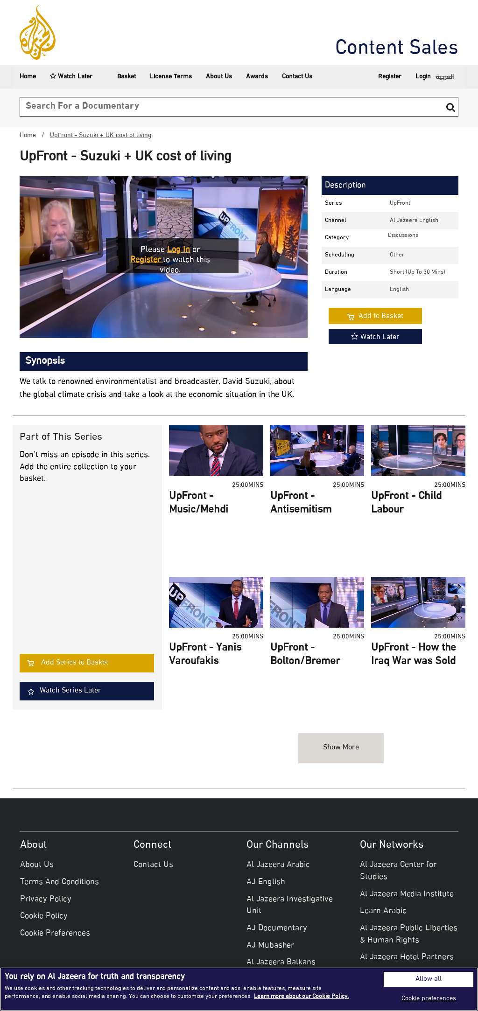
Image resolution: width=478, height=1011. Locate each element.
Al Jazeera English (414, 220)
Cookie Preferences (55, 934)
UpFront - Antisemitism (300, 503)
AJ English (265, 882)
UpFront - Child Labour (406, 503)
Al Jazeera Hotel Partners (407, 957)
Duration (336, 272)
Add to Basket (380, 316)
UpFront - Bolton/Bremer (305, 655)
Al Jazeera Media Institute (407, 894)
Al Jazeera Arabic (278, 865)
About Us (219, 76)
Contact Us (297, 76)
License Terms (171, 76)
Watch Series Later (70, 691)
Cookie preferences (428, 998)
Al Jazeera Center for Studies (398, 871)
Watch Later (71, 76)
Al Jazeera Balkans (281, 962)
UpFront (400, 203)
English (399, 289)
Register (389, 76)
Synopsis (45, 361)
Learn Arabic (383, 911)
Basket (121, 77)
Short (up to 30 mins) (417, 272)
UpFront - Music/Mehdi (198, 503)
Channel (335, 220)
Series (333, 203)
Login (423, 76)
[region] (239, 989)
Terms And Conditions (59, 882)
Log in (178, 250)
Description (345, 186)
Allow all (428, 979)
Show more (341, 747)
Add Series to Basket (74, 663)
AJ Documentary (276, 928)
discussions (403, 235)
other (397, 255)
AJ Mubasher (270, 946)
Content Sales (396, 49)
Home (28, 76)
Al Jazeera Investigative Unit (289, 906)
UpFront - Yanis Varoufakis (205, 655)
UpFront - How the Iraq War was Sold (413, 655)
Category (337, 238)
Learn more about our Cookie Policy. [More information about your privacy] (301, 996)
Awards (257, 76)
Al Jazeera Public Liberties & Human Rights (408, 934)
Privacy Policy (45, 900)
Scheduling (339, 255)
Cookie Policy (44, 916)
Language (338, 289)
